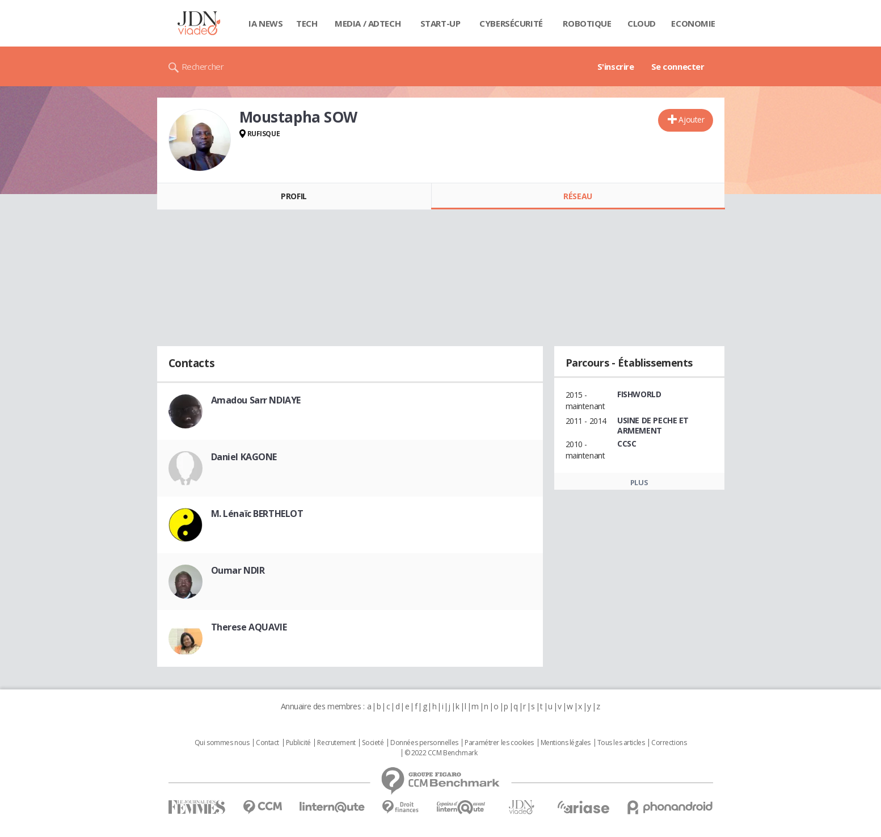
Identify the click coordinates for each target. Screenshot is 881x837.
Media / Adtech (368, 23)
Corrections (668, 743)
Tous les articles (621, 743)
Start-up (440, 23)
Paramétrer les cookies (499, 743)
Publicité (298, 743)
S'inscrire (615, 66)
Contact (267, 743)
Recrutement (336, 743)
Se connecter (678, 66)
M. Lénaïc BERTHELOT (257, 513)
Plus (639, 482)
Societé (372, 743)
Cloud (641, 23)
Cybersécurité (511, 23)
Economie (693, 23)
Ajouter (691, 119)
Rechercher (203, 66)
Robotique (587, 23)
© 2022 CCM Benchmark (441, 753)
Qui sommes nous (222, 743)
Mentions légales (566, 743)
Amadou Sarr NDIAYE (256, 400)
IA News (265, 23)
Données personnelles (424, 743)
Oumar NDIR (238, 570)
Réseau (577, 196)
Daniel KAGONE (244, 457)
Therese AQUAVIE (249, 627)
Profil (293, 196)
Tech (306, 23)
